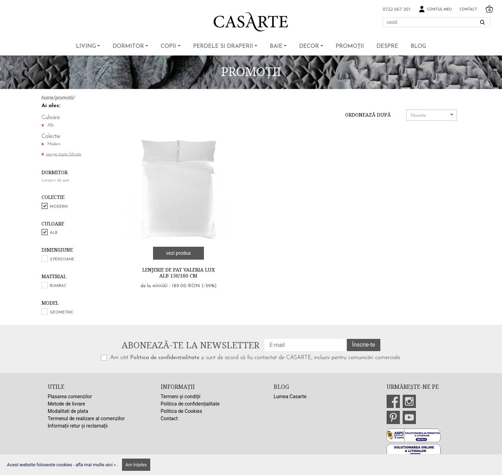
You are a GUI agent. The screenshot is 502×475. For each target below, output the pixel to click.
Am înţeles (136, 464)
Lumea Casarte (290, 396)
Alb (54, 233)
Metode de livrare (66, 404)
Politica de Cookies (181, 411)
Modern (59, 207)
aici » (111, 464)
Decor (309, 46)
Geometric (62, 312)
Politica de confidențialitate (164, 358)
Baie (276, 46)
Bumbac (58, 286)
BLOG (418, 46)
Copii (168, 46)
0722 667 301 (397, 9)
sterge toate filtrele (63, 154)
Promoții (350, 46)
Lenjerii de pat (55, 180)
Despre (387, 46)
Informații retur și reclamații (78, 426)
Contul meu (435, 9)
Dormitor (128, 46)
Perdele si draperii (223, 46)
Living (86, 46)
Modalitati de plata (68, 411)
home (47, 98)
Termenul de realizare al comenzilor (86, 418)
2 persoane (62, 259)
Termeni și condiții (180, 396)
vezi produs (178, 253)
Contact (468, 10)
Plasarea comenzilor (70, 396)
